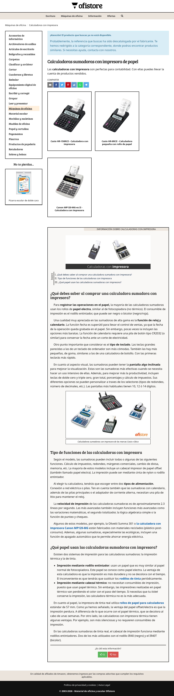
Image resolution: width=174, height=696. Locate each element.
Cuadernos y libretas (21, 74)
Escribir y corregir (19, 93)
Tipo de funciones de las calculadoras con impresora (85, 278)
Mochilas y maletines (21, 118)
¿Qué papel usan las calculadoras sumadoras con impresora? (89, 282)
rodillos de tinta (130, 578)
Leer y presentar (18, 103)
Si (102, 654)
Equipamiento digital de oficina (22, 86)
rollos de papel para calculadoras (141, 603)
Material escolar (18, 113)
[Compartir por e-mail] (50, 85)
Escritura (50, 15)
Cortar (13, 69)
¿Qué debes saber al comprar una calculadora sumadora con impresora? (94, 274)
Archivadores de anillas (22, 44)
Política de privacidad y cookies (80, 684)
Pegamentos (16, 134)
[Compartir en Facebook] (56, 85)
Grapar (13, 98)
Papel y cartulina (19, 129)
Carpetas (14, 59)
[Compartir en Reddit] (74, 85)
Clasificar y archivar (21, 64)
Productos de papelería (22, 144)
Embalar (14, 79)
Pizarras (14, 139)
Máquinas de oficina (72, 15)
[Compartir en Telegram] (86, 85)
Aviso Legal (104, 684)
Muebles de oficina (19, 123)
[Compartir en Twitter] (62, 85)
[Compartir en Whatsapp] (80, 85)
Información (94, 15)
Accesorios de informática (16, 37)
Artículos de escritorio (21, 49)
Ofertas (111, 15)
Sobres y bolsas (17, 154)
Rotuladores (16, 149)
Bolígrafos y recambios (22, 54)
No (113, 654)
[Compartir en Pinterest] (68, 85)
